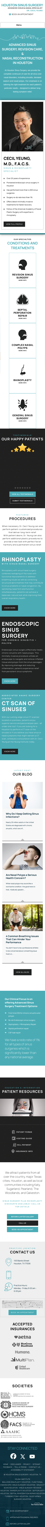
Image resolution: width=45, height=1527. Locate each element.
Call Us (22, 1223)
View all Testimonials (22, 494)
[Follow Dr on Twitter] (22, 1455)
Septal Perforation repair (22, 314)
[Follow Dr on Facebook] (13, 1455)
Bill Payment (24, 1145)
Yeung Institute (22, 1479)
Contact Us (22, 1252)
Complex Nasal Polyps (22, 347)
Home (5, 1464)
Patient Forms (24, 1132)
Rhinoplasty (22, 381)
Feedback (7, 1467)
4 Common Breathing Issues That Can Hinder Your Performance (22, 939)
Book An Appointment (22, 14)
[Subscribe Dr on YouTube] (32, 1455)
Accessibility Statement (22, 1470)
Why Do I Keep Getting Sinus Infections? (22, 815)
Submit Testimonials (22, 501)
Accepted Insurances (22, 1326)
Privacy (26, 1464)
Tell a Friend (20, 1467)
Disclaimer (16, 1464)
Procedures (22, 518)
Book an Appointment (22, 1229)
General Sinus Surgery (22, 418)
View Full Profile (14, 224)
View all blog (22, 972)
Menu (22, 25)
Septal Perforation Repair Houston (27, 1493)
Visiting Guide (24, 1138)
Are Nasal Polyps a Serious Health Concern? (21, 876)
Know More (9, 608)
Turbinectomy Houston (16, 1496)
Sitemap (36, 1464)
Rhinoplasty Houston (20, 1490)
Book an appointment (19, 1511)
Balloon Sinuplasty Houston (16, 1482)
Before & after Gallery (22, 1216)
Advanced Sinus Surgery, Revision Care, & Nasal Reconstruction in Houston (22, 53)
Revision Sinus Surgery (22, 277)
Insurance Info (24, 1151)
